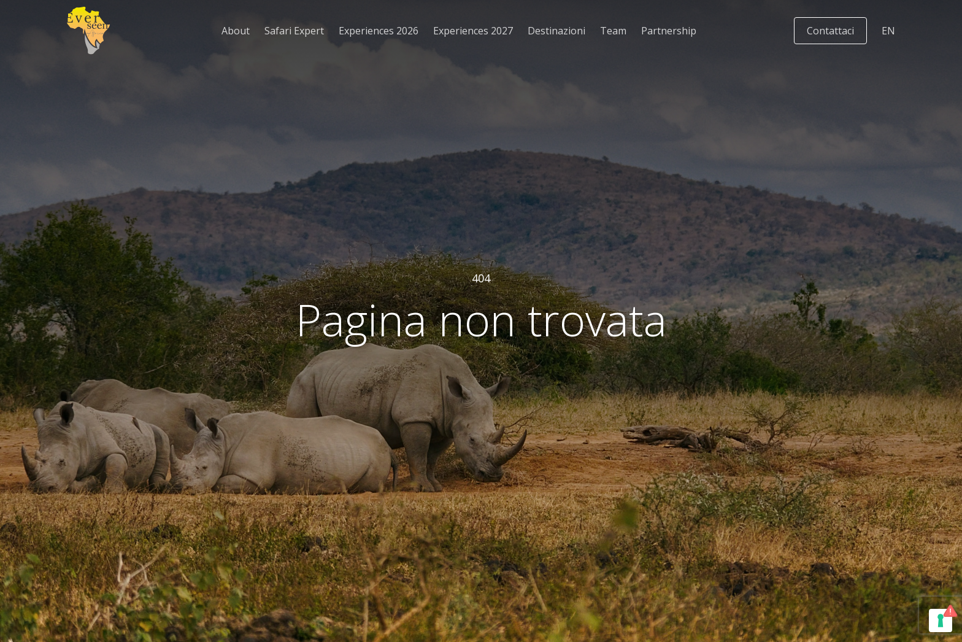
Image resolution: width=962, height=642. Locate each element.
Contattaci (830, 30)
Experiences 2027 (473, 30)
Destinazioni (556, 30)
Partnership (668, 30)
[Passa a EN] (888, 30)
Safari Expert (294, 30)
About (235, 30)
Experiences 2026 (378, 30)
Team (613, 30)
